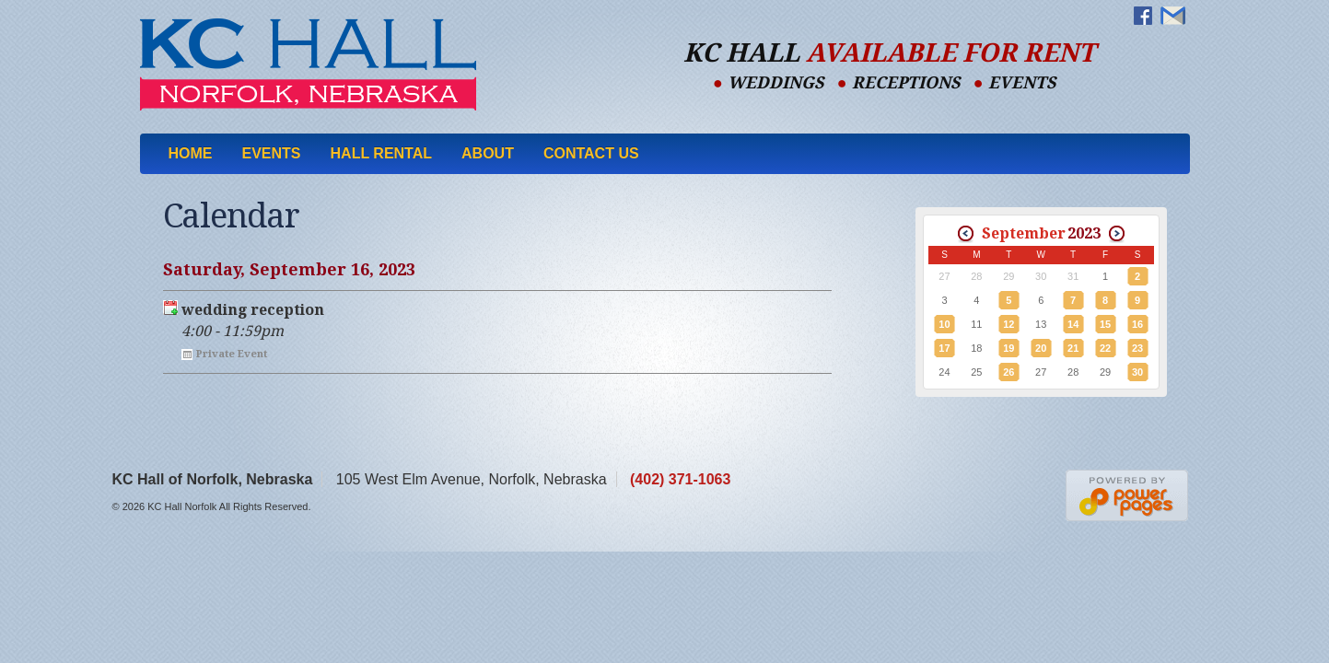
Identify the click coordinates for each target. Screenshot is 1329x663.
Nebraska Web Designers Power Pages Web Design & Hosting (1128, 495)
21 (1072, 348)
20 (1040, 348)
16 (1137, 324)
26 (1008, 372)
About (487, 153)
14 (1072, 324)
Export (170, 307)
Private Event (231, 354)
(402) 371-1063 (680, 479)
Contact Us (591, 153)
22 (1105, 348)
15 (1105, 324)
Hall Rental (382, 153)
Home (191, 153)
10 (944, 324)
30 (1137, 372)
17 (944, 348)
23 (1137, 348)
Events (271, 153)
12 (1008, 324)
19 (1008, 348)
